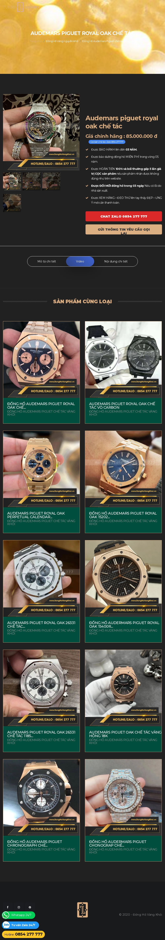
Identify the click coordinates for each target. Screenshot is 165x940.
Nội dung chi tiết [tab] (116, 261)
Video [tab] (80, 261)
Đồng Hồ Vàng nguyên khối (62, 41)
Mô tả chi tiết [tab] (46, 261)
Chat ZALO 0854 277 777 (123, 216)
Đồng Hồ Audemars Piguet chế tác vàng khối (108, 41)
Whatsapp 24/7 (21, 915)
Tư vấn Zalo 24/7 (23, 925)
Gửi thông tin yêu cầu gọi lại (124, 231)
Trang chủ (36, 41)
